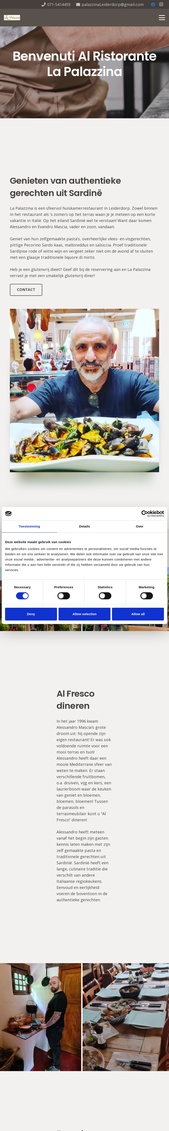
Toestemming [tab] (29, 526)
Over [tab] (139, 526)
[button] (162, 18)
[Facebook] (153, 4)
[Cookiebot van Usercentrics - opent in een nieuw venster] (144, 513)
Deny (31, 614)
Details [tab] (84, 526)
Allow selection (84, 614)
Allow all (138, 614)
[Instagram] (161, 4)
